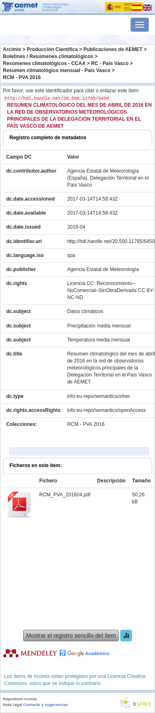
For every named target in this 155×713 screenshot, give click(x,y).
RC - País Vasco (110, 63)
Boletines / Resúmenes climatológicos (48, 56)
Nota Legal (12, 704)
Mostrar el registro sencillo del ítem (71, 635)
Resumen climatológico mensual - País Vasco (56, 70)
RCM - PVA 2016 (22, 77)
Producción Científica (52, 49)
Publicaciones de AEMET (113, 49)
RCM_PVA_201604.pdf (65, 495)
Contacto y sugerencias (45, 704)
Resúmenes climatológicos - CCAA (44, 63)
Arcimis (12, 49)
